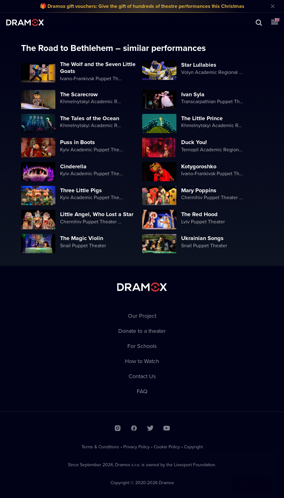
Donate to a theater (142, 331)
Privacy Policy (136, 447)
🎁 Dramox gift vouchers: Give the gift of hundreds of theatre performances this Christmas (142, 6)
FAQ (142, 391)
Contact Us (142, 376)
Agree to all (252, 478)
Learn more (209, 478)
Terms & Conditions (100, 447)
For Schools (142, 346)
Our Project (142, 316)
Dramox (25, 22)
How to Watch (142, 361)
